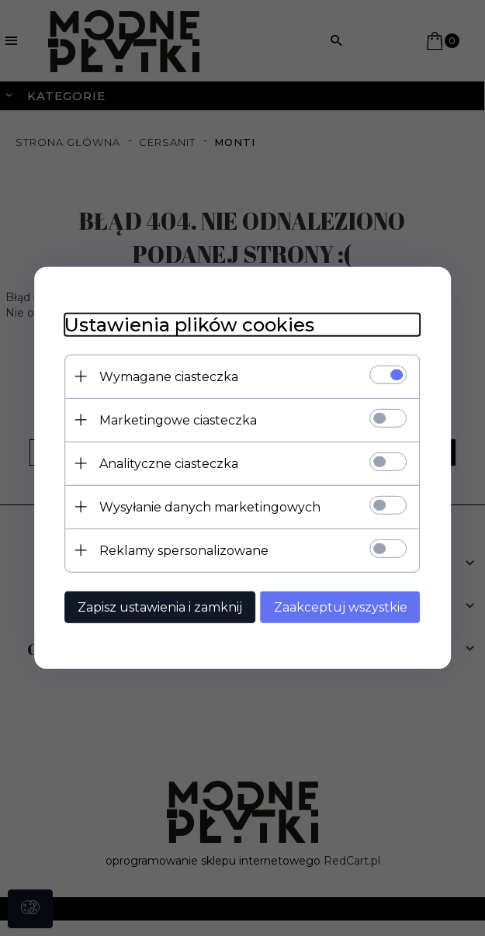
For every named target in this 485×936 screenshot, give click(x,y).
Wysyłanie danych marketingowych (209, 507)
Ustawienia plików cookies (189, 325)
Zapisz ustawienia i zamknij (160, 607)
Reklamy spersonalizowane (183, 550)
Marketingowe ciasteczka (178, 420)
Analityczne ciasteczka (168, 463)
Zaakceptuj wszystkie (341, 607)
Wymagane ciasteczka (168, 376)
